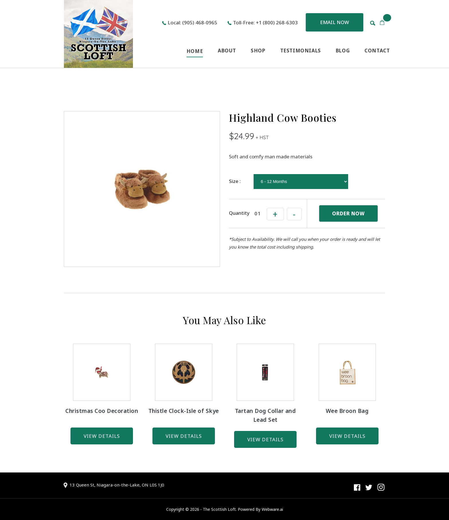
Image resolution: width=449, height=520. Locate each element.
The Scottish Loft (219, 509)
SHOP (258, 50)
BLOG (343, 50)
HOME (195, 51)
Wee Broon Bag (347, 411)
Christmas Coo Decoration (101, 411)
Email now (334, 22)
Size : (235, 181)
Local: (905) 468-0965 (192, 22)
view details (102, 436)
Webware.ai (272, 509)
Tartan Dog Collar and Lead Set (265, 415)
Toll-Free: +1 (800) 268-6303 (265, 22)
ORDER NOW (348, 213)
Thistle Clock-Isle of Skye (183, 411)
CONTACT (377, 50)
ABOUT (227, 50)
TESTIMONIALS (300, 50)
